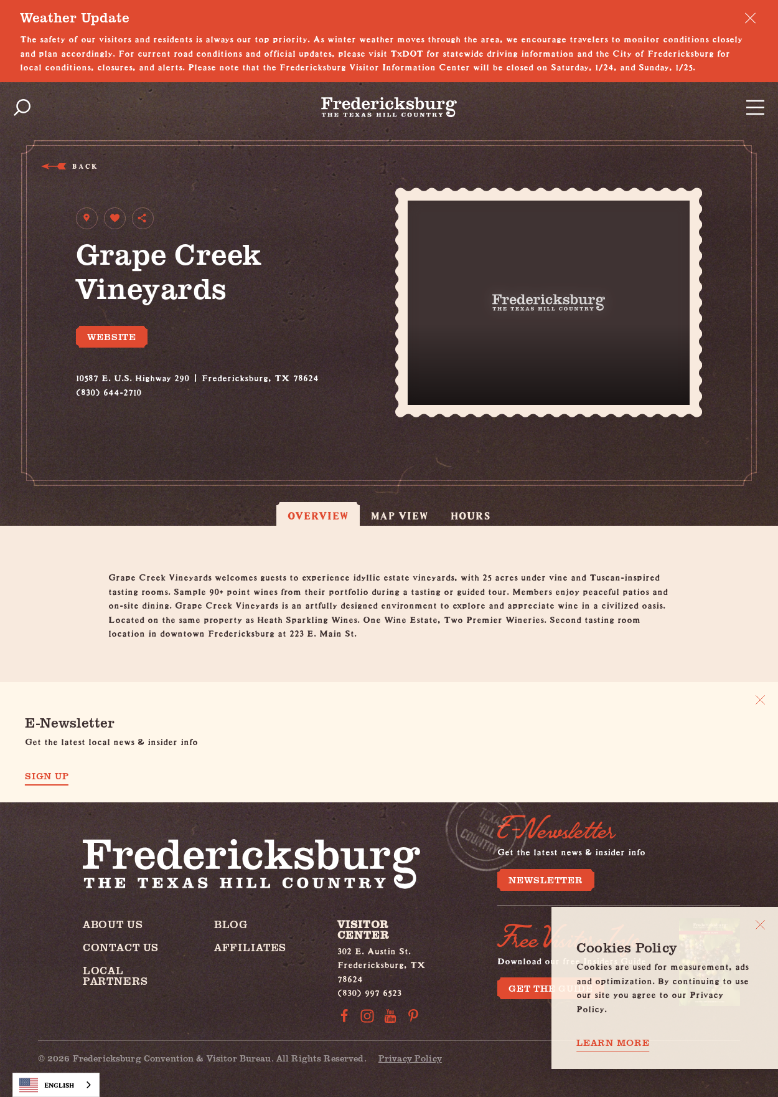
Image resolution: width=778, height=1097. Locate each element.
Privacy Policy (410, 1058)
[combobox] (56, 1085)
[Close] (760, 924)
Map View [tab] (400, 515)
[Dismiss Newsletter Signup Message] (760, 700)
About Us (113, 924)
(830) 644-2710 (108, 390)
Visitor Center (362, 929)
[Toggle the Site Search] (22, 107)
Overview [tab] (318, 515)
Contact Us (121, 947)
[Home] (389, 107)
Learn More (613, 1042)
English (46, 1085)
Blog (231, 924)
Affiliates (250, 947)
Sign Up (46, 776)
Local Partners (115, 975)
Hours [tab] (470, 515)
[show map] (87, 218)
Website (111, 336)
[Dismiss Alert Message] (750, 17)
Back (84, 166)
